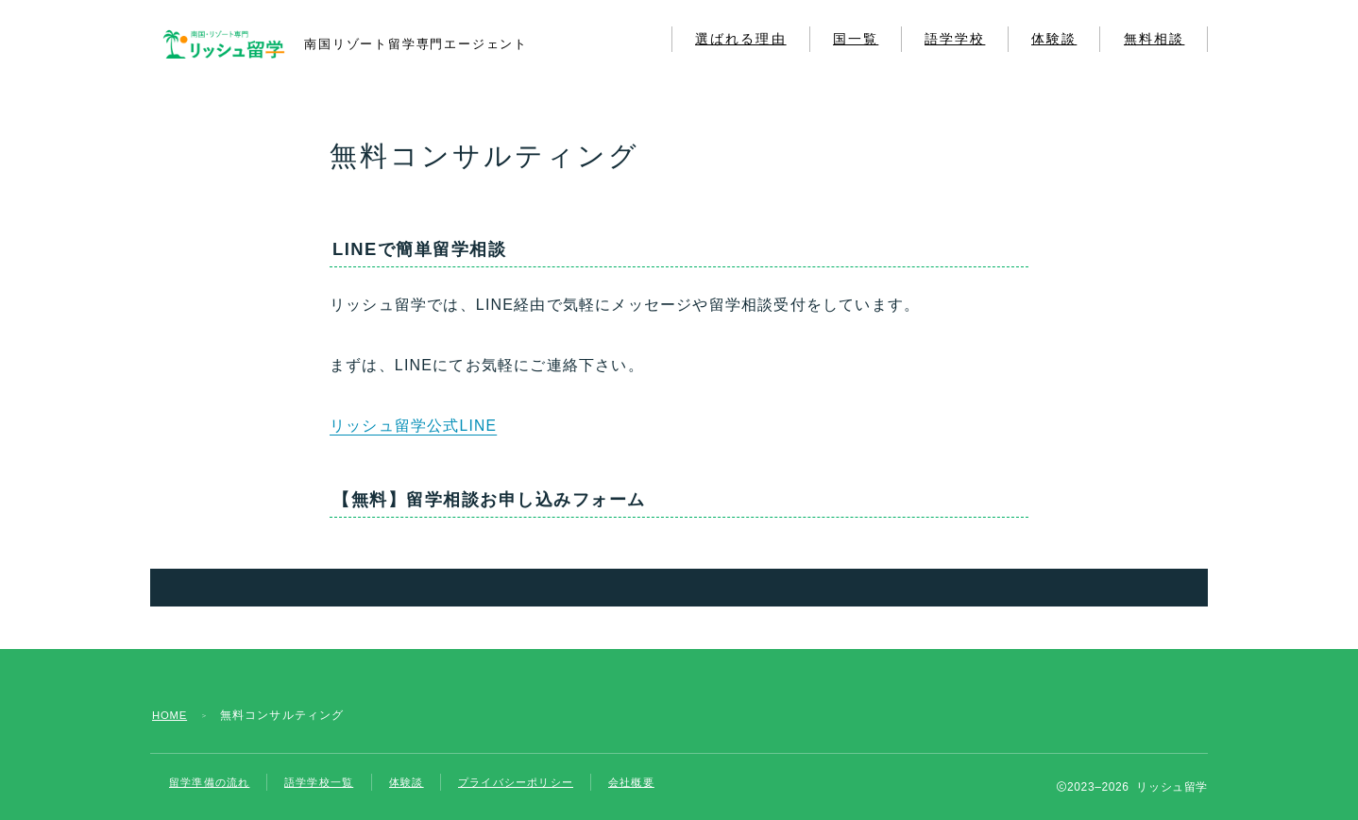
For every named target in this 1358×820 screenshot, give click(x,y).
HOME (171, 715)
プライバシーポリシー (535, 782)
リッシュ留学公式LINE (414, 426)
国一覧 (855, 39)
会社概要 (658, 782)
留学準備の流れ (212, 782)
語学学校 (955, 39)
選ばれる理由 (741, 39)
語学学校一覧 (328, 782)
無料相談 (1154, 39)
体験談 (1054, 39)
